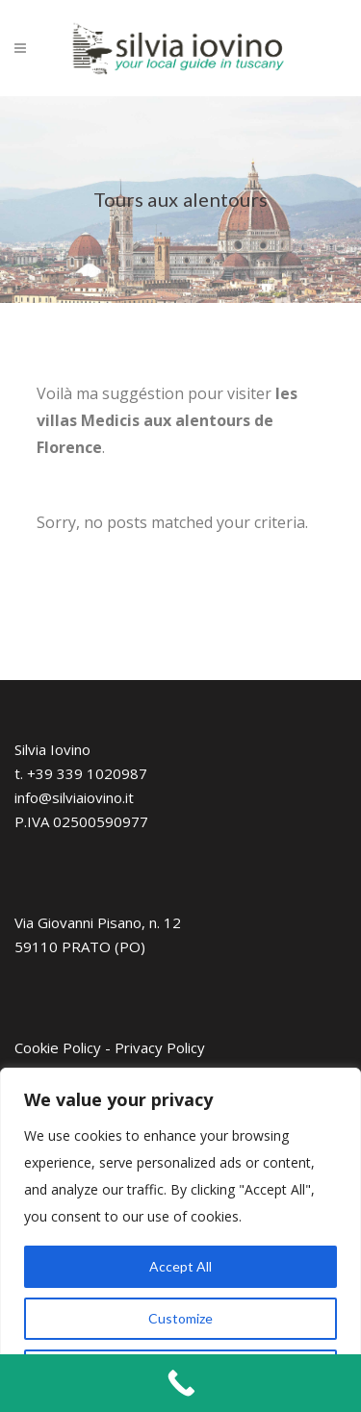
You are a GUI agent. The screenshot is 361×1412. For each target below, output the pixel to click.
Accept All (180, 1266)
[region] (180, 1240)
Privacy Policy (160, 1047)
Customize (180, 1318)
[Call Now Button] (180, 1383)
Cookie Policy (57, 1047)
